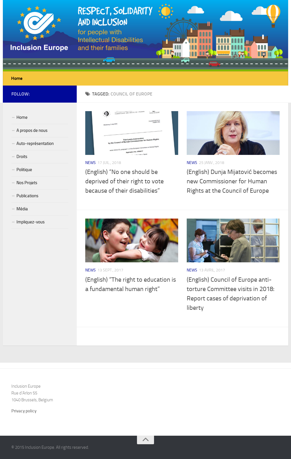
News (90, 162)
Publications (27, 195)
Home (16, 78)
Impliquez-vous (30, 222)
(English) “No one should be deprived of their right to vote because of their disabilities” (124, 181)
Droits (21, 156)
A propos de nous (31, 130)
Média (22, 208)
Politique (24, 169)
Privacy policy (23, 411)
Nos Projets (26, 182)
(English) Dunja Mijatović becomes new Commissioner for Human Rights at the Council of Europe (232, 181)
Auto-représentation (35, 143)
